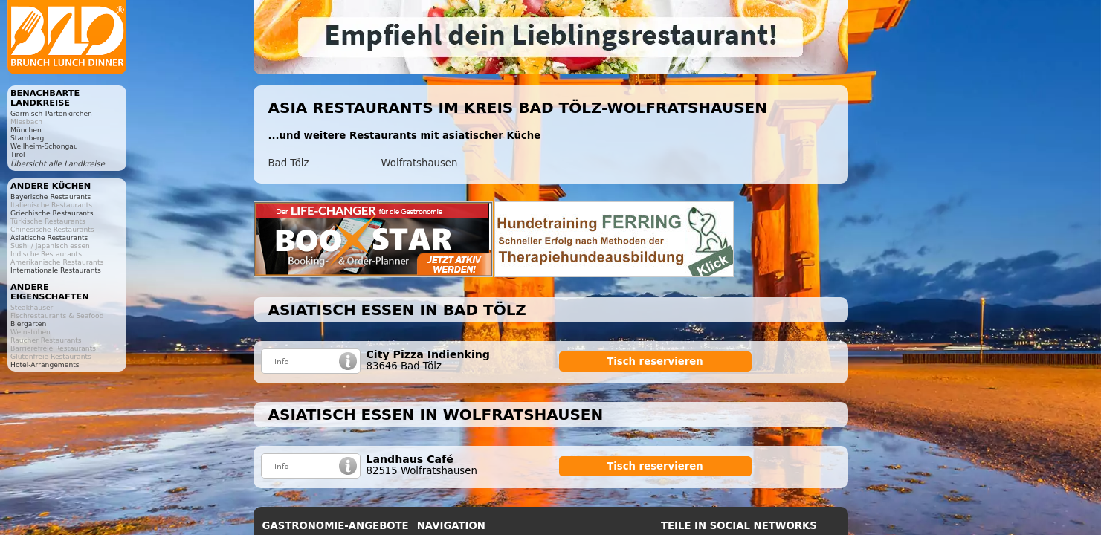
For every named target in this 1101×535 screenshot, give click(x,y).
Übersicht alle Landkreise (57, 164)
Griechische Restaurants (51, 213)
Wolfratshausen (419, 163)
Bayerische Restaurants (50, 196)
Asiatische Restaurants (49, 237)
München (26, 130)
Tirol (17, 154)
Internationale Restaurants (55, 270)
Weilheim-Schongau (44, 146)
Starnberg (27, 138)
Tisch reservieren (655, 361)
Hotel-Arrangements (45, 364)
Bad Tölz (288, 163)
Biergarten (28, 324)
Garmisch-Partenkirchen (51, 113)
